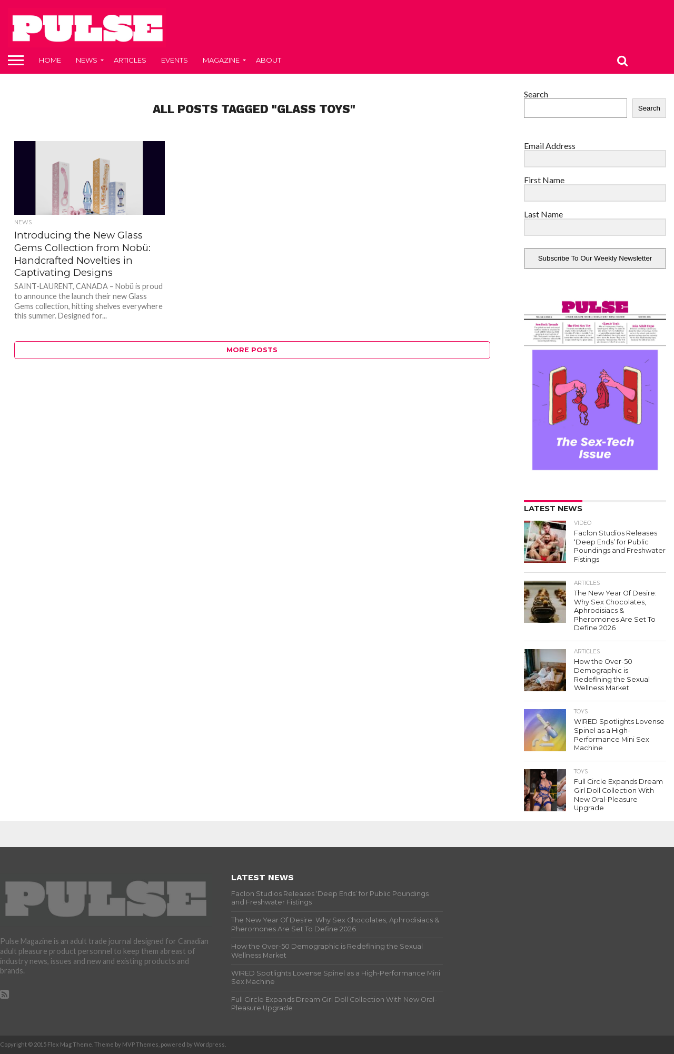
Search (536, 94)
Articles (130, 60)
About (268, 60)
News (86, 60)
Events (174, 60)
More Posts (251, 350)
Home (50, 60)
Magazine (221, 60)
